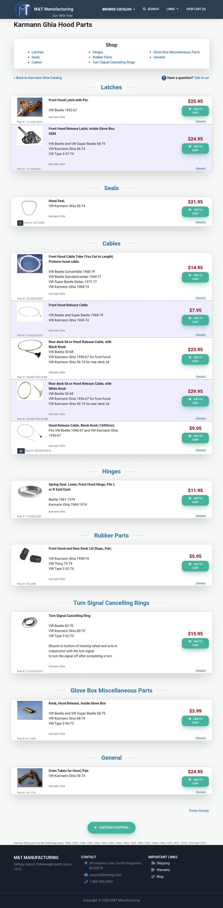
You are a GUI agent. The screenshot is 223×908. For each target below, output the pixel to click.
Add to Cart (195, 111)
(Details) (201, 121)
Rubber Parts (102, 57)
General (159, 57)
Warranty (163, 870)
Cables (37, 62)
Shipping (163, 863)
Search (151, 9)
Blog (160, 877)
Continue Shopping (111, 827)
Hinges (97, 52)
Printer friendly (199, 811)
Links (171, 9)
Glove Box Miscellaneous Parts (176, 52)
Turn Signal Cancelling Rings (113, 62)
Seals (36, 57)
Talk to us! (201, 78)
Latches (38, 52)
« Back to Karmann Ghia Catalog (38, 78)
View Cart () (196, 9)
